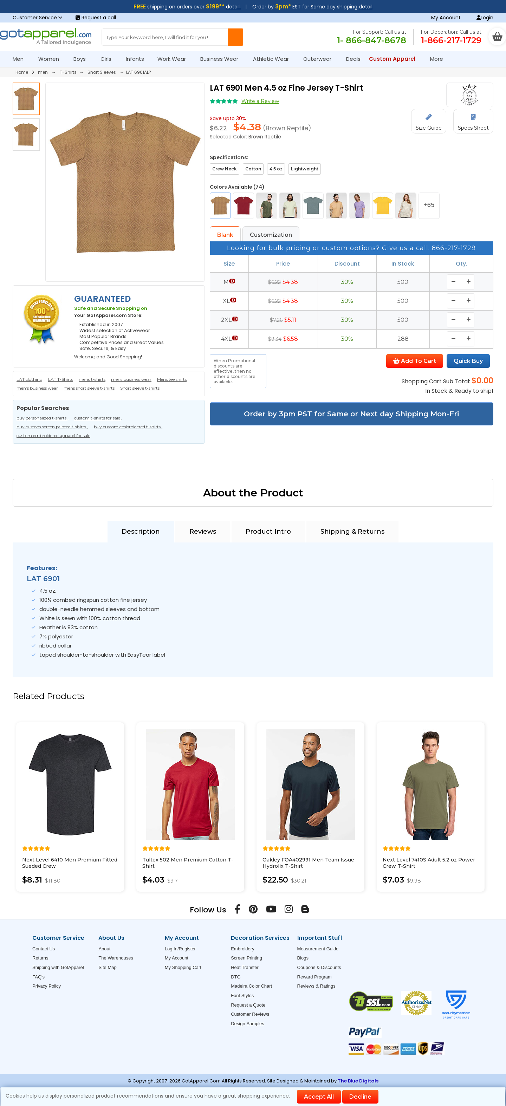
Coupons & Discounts (319, 967)
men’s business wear (37, 388)
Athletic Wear (274, 59)
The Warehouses (115, 958)
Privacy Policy (46, 986)
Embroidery (242, 948)
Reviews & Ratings (316, 986)
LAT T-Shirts (60, 379)
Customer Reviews (250, 1014)
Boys (82, 59)
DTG (235, 977)
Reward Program (314, 977)
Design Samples (247, 1023)
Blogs (303, 958)
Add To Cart (414, 361)
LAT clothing (30, 379)
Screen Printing (246, 958)
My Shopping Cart (183, 967)
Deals (353, 59)
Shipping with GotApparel (58, 967)
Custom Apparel (395, 59)
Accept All (319, 1096)
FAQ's (38, 977)
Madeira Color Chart (251, 986)
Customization (271, 235)
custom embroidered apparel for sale (53, 435)
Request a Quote (248, 1005)
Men (21, 59)
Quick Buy (468, 361)
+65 (429, 205)
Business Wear (222, 59)
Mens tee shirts (172, 379)
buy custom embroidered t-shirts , (128, 426)
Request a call (96, 17)
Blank (225, 235)
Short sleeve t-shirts (140, 388)
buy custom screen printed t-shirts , (52, 426)
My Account (446, 17)
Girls (108, 59)
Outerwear (320, 59)
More (439, 59)
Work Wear (174, 59)
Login (484, 17)
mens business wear (131, 379)
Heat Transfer (245, 967)
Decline (360, 1096)
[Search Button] (235, 37)
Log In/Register (180, 948)
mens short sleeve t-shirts (89, 388)
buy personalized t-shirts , (43, 418)
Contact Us (43, 948)
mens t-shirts (92, 379)
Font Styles (242, 995)
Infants (137, 59)
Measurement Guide (318, 948)
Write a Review (260, 101)
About (104, 948)
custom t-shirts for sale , (98, 418)
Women (51, 59)
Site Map (107, 967)
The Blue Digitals (358, 1081)
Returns (40, 958)
